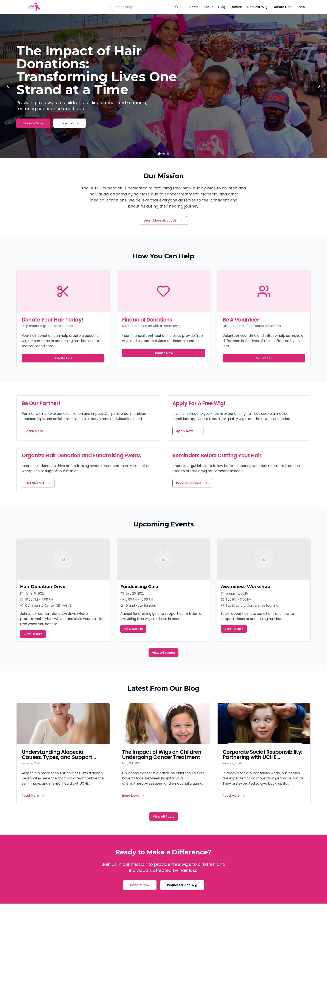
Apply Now (188, 431)
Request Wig (257, 7)
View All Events (163, 653)
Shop (301, 7)
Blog (221, 7)
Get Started (38, 483)
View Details (32, 634)
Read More (33, 795)
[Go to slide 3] (168, 153)
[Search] (178, 7)
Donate (236, 7)
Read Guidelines (192, 483)
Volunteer (264, 358)
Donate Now (33, 123)
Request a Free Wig (182, 885)
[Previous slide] (7, 86)
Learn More (69, 123)
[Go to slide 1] (159, 153)
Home (193, 7)
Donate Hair (282, 7)
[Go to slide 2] (163, 153)
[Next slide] (319, 86)
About (208, 7)
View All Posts (163, 816)
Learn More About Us (163, 220)
